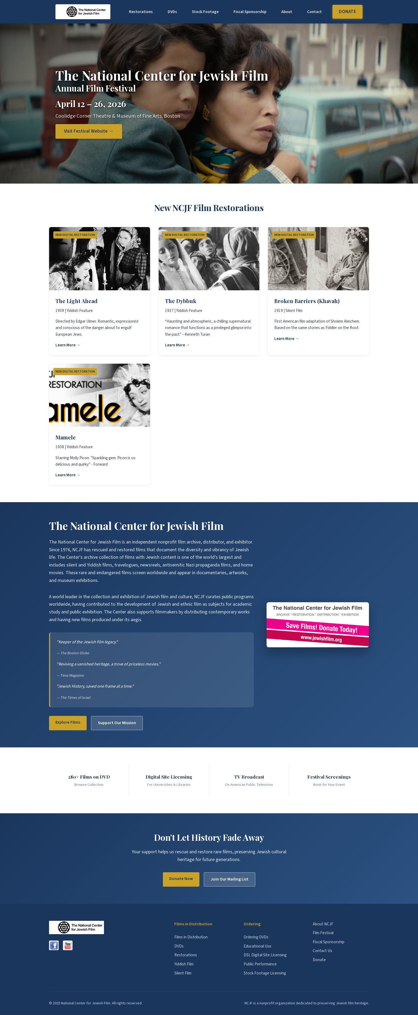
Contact (314, 12)
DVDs (172, 12)
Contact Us (322, 951)
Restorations (141, 12)
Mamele (65, 437)
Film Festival (323, 933)
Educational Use (257, 946)
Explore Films (67, 722)
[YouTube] (68, 945)
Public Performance (260, 964)
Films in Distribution (191, 937)
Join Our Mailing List (229, 879)
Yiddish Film (184, 964)
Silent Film (182, 973)
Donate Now (181, 879)
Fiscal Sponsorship (250, 12)
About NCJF (323, 924)
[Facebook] (54, 945)
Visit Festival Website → (89, 131)
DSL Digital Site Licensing (265, 955)
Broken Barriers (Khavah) (307, 300)
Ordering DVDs (256, 937)
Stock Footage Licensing (265, 973)
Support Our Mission (117, 723)
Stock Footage (205, 12)
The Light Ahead (76, 300)
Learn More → (67, 345)
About (286, 12)
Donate (347, 11)
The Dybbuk (180, 300)
